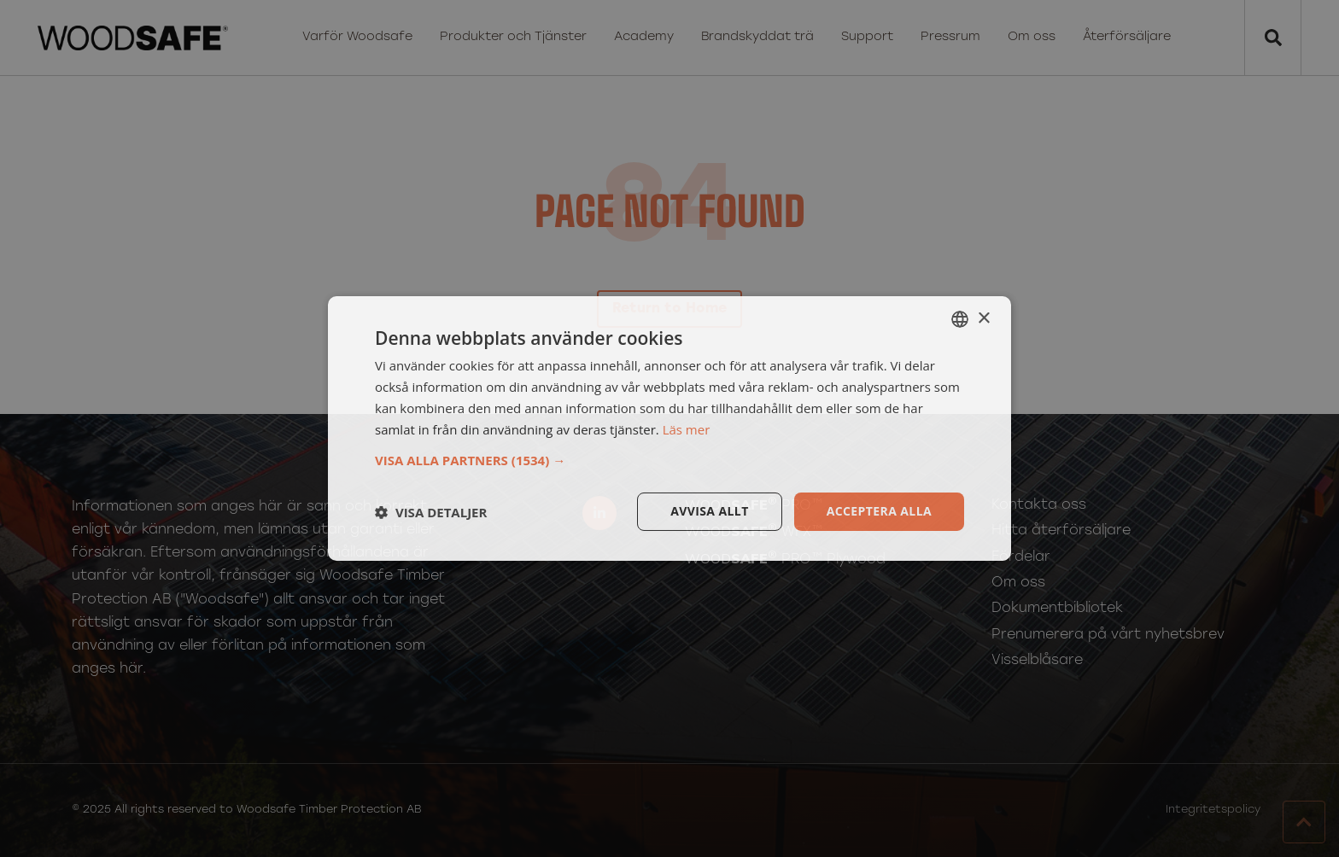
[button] (669, 460)
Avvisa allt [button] (709, 511)
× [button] (983, 318)
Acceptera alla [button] (879, 511)
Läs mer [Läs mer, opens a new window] (686, 429)
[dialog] (669, 428)
